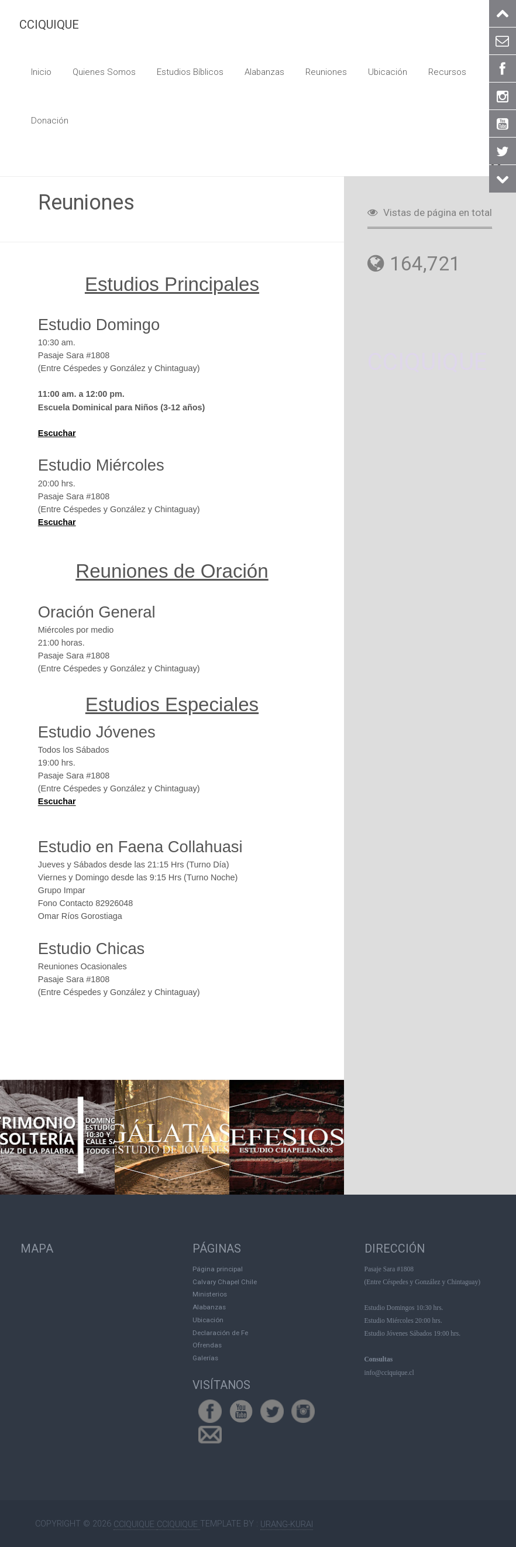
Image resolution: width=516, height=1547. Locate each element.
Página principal (217, 1267)
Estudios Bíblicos (185, 71)
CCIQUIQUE (49, 25)
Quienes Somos (102, 71)
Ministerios (209, 1293)
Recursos (435, 71)
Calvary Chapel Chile (224, 1280)
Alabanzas (257, 71)
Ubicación (377, 71)
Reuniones (318, 71)
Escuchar (57, 432)
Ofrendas (207, 1344)
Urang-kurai (286, 1523)
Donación (49, 119)
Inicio (41, 71)
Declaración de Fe (220, 1331)
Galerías (205, 1357)
